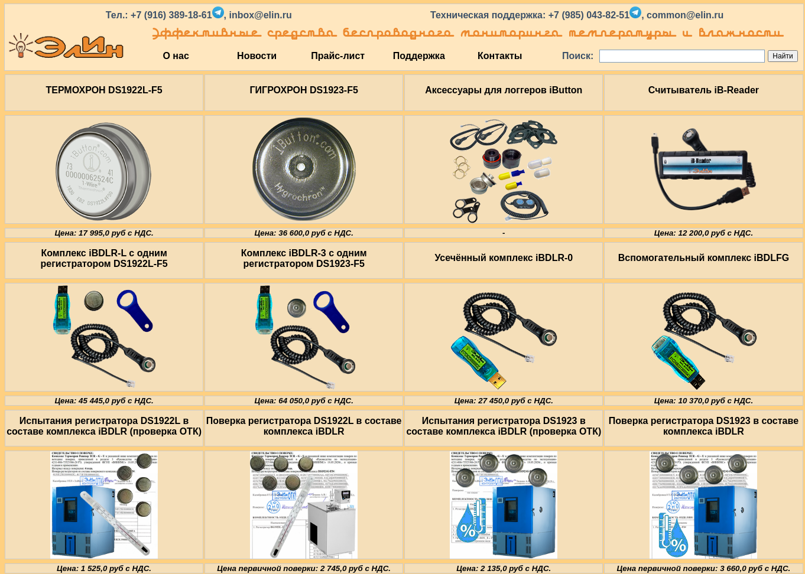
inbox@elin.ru (260, 15)
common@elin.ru (685, 15)
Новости (257, 56)
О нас (176, 56)
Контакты (500, 56)
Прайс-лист (338, 56)
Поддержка (419, 56)
